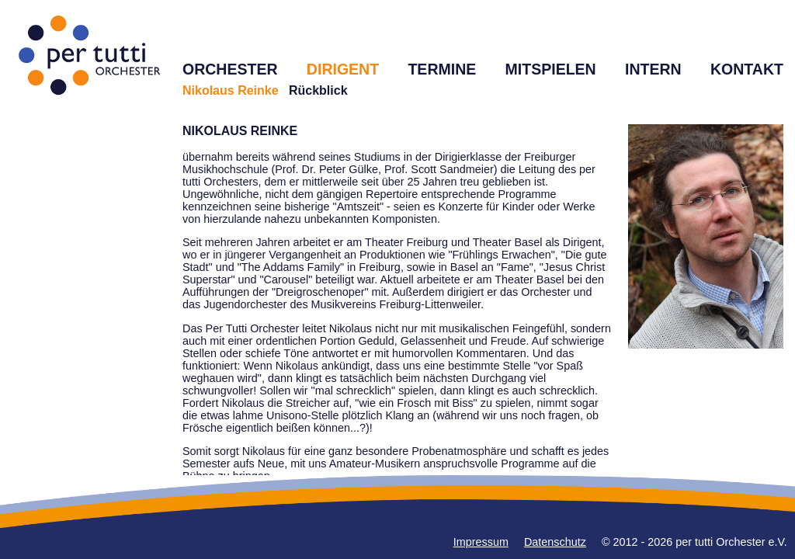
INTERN (653, 69)
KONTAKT (746, 69)
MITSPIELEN (550, 69)
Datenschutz (555, 542)
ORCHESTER (230, 69)
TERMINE (442, 69)
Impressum (481, 542)
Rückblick (318, 90)
